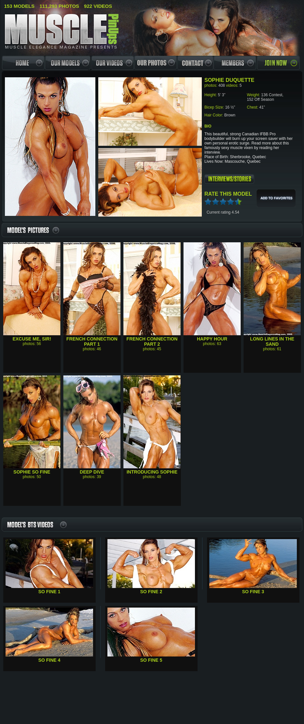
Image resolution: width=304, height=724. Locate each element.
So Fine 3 (253, 591)
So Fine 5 (151, 660)
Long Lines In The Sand (272, 341)
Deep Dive (92, 472)
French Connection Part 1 (91, 341)
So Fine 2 (151, 591)
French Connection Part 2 (151, 341)
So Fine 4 (49, 660)
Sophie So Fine (31, 472)
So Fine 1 (49, 591)
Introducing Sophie (152, 472)
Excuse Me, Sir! (31, 338)
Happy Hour (212, 338)
